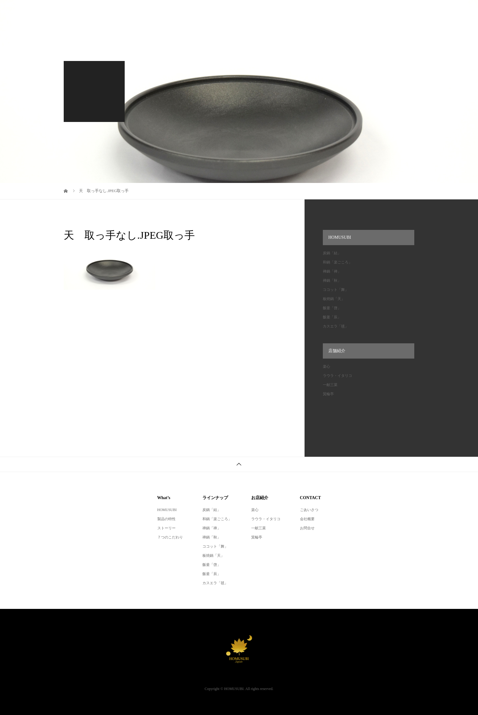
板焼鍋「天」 (334, 299)
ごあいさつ (309, 510)
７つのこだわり (170, 537)
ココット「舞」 (335, 290)
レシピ (241, 10)
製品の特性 (166, 519)
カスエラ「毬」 (335, 326)
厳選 (312, 10)
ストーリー (166, 528)
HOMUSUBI (206, 10)
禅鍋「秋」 (332, 280)
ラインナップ (278, 10)
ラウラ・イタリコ (337, 376)
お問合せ (307, 528)
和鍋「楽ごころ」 (337, 262)
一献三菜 (330, 385)
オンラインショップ (352, 10)
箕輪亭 (328, 394)
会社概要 (397, 10)
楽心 (326, 366)
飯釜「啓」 (332, 308)
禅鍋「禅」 (332, 271)
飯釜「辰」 (332, 317)
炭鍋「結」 (332, 253)
